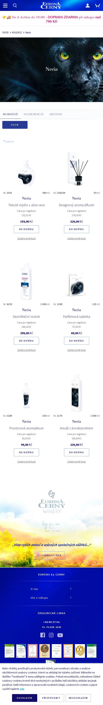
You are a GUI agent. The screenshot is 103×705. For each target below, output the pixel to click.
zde (22, 689)
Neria (28, 32)
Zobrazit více (51, 555)
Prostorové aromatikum (26, 428)
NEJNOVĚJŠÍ (10, 114)
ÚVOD (5, 32)
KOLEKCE (17, 32)
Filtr (15, 124)
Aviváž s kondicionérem (76, 428)
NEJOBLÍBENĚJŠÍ (34, 114)
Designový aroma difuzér (76, 205)
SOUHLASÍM (24, 697)
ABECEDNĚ (55, 114)
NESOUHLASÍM (78, 697)
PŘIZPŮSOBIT (51, 697)
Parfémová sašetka (76, 316)
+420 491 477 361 (51, 622)
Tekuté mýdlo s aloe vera (26, 205)
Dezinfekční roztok (26, 316)
